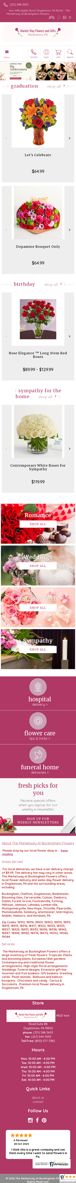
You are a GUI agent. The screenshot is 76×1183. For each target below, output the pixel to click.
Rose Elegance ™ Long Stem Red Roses (38, 355)
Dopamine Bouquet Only (38, 246)
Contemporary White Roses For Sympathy (38, 467)
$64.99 (38, 171)
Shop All (54, 87)
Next (70, 138)
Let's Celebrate (38, 155)
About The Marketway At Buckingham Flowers (38, 843)
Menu (7, 57)
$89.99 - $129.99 (38, 369)
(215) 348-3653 (19, 4)
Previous (6, 138)
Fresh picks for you (38, 796)
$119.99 (38, 481)
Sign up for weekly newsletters (38, 820)
